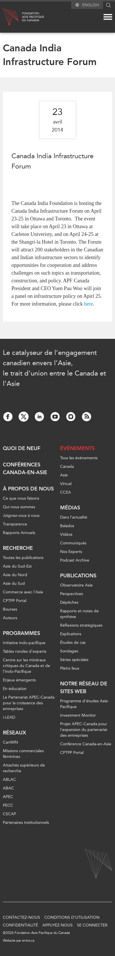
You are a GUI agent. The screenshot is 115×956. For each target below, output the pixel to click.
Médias (70, 508)
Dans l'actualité (73, 517)
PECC (8, 805)
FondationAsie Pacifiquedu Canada (33, 17)
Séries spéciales (74, 659)
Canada (67, 466)
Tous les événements (79, 457)
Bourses (10, 609)
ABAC (8, 788)
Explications (70, 634)
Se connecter (92, 925)
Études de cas (73, 642)
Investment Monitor (78, 715)
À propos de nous (28, 489)
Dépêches (69, 602)
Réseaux (14, 733)
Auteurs (10, 617)
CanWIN (10, 742)
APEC (8, 796)
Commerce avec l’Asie (23, 592)
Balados (67, 525)
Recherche (18, 548)
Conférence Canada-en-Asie (85, 744)
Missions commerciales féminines (23, 753)
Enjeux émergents (19, 680)
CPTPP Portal (14, 600)
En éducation (15, 688)
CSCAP (9, 814)
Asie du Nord (15, 574)
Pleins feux (69, 668)
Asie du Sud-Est (17, 566)
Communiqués (73, 543)
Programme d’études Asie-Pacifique (84, 704)
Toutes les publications (23, 557)
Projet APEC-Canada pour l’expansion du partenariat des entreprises (83, 730)
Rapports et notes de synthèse (79, 614)
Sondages (69, 651)
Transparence (15, 524)
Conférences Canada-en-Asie (25, 469)
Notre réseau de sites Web (83, 688)
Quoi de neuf (21, 448)
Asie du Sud (14, 583)
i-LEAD (9, 717)
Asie (64, 475)
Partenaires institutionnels (26, 822)
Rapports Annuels (19, 532)
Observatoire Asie (76, 585)
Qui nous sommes (19, 507)
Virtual (66, 483)
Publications (78, 575)
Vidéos (66, 534)
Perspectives (71, 593)
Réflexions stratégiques (81, 625)
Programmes (21, 633)
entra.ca (28, 941)
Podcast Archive (74, 560)
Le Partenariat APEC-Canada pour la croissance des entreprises (28, 703)
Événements (77, 448)
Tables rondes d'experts (24, 651)
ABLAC (9, 779)
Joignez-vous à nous (21, 515)
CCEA (65, 492)
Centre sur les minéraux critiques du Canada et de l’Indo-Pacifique (26, 666)
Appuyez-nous (57, 925)
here (88, 304)
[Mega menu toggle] (108, 16)
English (90, 5)
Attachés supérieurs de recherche (24, 768)
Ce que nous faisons (21, 498)
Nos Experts (71, 551)
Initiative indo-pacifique (24, 642)
